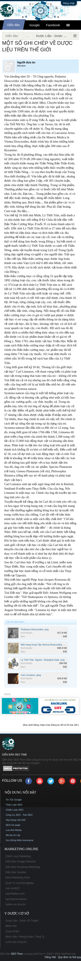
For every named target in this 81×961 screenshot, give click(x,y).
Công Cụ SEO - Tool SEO (19, 815)
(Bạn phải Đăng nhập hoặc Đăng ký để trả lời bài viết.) (51, 725)
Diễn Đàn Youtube (16, 872)
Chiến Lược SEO (15, 810)
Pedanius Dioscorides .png (35, 629)
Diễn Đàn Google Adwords (21, 861)
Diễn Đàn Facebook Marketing (23, 867)
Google (34, 25)
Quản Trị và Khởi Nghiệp (20, 883)
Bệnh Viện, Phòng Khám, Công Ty (25, 936)
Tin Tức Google (14, 799)
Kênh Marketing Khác (18, 877)
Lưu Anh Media (13, 830)
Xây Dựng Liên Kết (15, 820)
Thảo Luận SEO (14, 804)
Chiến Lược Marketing (18, 856)
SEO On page (13, 825)
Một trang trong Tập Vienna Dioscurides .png (44, 644)
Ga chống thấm (14, 840)
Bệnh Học (11, 925)
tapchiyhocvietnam (16, 899)
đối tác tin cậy (13, 835)
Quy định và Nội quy (69, 957)
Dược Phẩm (12, 931)
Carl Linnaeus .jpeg (31, 675)
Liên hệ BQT (13, 888)
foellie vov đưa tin (15, 904)
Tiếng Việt (50, 957)
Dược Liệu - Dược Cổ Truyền (22, 920)
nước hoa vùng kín (16, 942)
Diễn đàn (13, 25)
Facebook (53, 25)
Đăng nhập (69, 3)
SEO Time (17, 953)
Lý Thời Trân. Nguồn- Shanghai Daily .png (42, 660)
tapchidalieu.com (15, 893)
